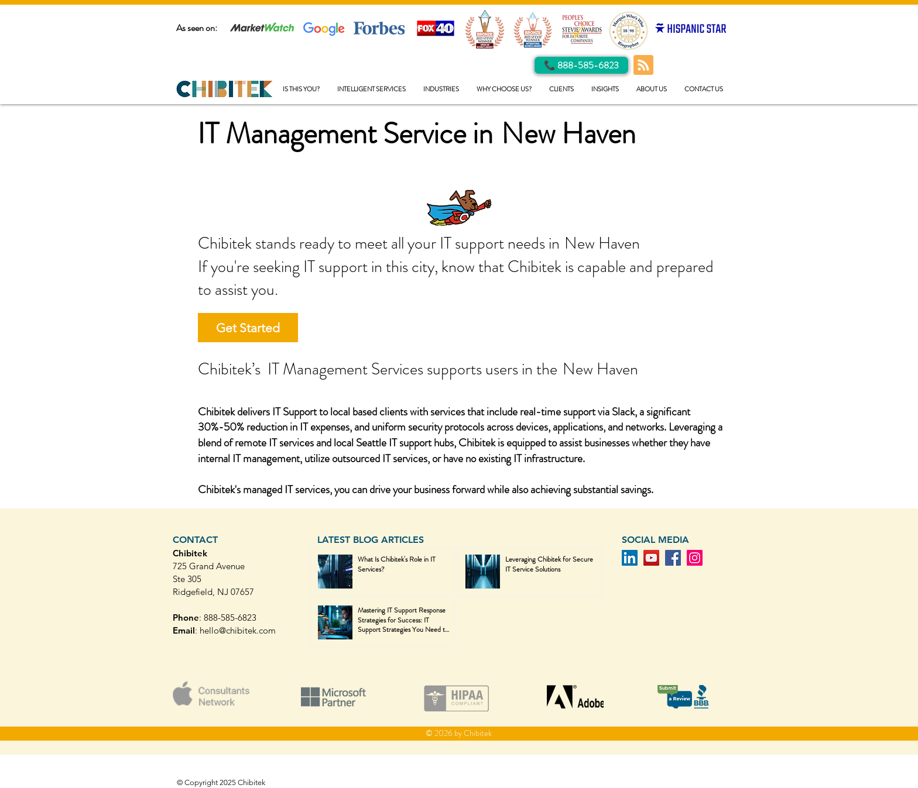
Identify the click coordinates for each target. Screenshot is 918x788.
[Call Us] (581, 65)
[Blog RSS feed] (643, 65)
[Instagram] (695, 558)
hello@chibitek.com (238, 630)
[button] (371, 89)
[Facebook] (673, 558)
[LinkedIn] (630, 558)
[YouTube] (651, 558)
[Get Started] (248, 327)
